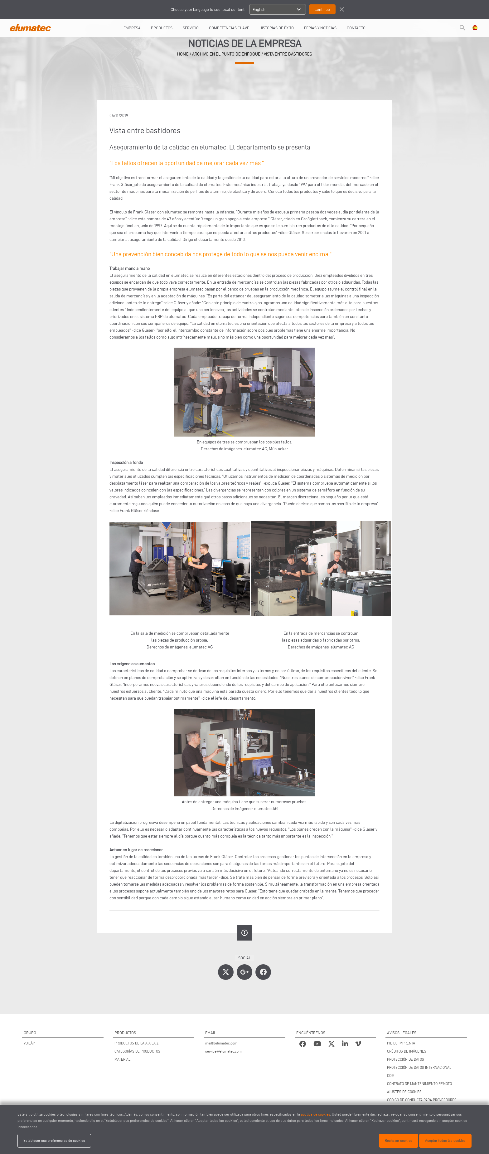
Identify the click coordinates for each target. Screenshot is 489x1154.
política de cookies (315, 1114)
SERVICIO (191, 28)
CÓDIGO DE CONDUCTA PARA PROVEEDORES (422, 1100)
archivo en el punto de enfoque (226, 54)
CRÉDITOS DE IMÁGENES (406, 1051)
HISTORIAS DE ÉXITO (276, 28)
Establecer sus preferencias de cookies (54, 1140)
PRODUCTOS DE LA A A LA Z (136, 1043)
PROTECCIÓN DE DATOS (405, 1059)
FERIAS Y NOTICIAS (320, 28)
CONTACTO (356, 28)
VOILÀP (29, 1043)
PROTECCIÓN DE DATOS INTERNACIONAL (419, 1067)
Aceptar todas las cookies (445, 1140)
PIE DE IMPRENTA (401, 1043)
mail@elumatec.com (221, 1043)
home (183, 54)
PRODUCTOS (161, 28)
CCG (390, 1075)
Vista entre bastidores (288, 54)
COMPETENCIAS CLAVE (229, 28)
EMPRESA (132, 28)
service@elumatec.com (223, 1051)
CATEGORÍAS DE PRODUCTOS (137, 1051)
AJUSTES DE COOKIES (404, 1092)
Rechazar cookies (398, 1140)
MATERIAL (122, 1059)
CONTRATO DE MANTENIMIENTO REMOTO (419, 1084)
